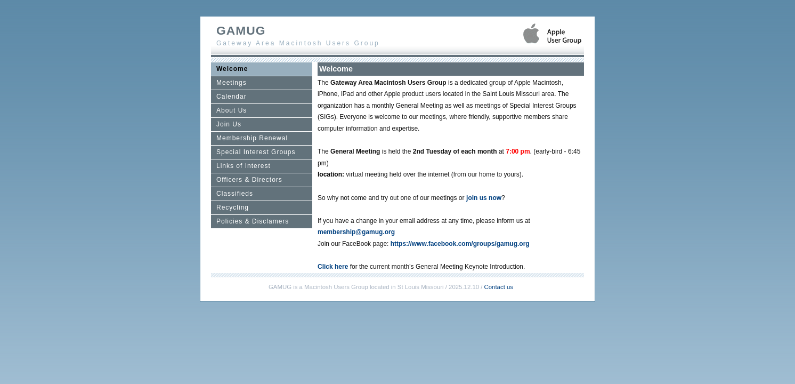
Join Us (228, 124)
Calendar (231, 96)
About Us (231, 110)
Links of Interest (243, 166)
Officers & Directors (249, 179)
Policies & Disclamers (252, 221)
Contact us (498, 287)
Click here (333, 266)
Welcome (232, 69)
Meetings (231, 82)
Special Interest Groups (255, 152)
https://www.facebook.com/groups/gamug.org (460, 243)
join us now (483, 198)
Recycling (232, 207)
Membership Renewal (252, 138)
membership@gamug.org (356, 232)
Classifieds (234, 193)
